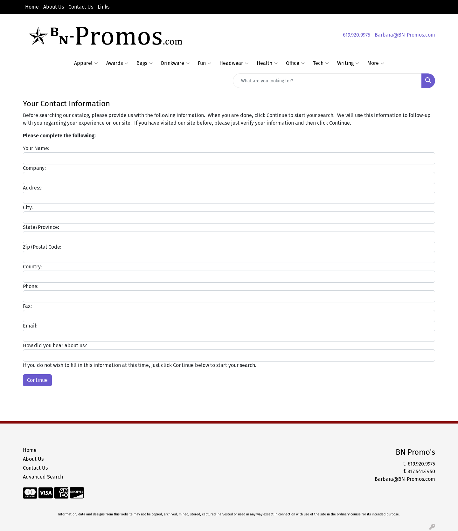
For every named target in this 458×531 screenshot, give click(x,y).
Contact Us (80, 7)
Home (32, 7)
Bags (144, 63)
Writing (348, 63)
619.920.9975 (356, 35)
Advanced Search (43, 477)
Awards (117, 63)
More (375, 63)
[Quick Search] (327, 80)
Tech (321, 63)
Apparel (86, 63)
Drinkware (175, 63)
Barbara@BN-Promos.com (405, 35)
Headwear (233, 63)
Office (295, 63)
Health (267, 63)
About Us (53, 7)
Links (103, 7)
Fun (204, 63)
